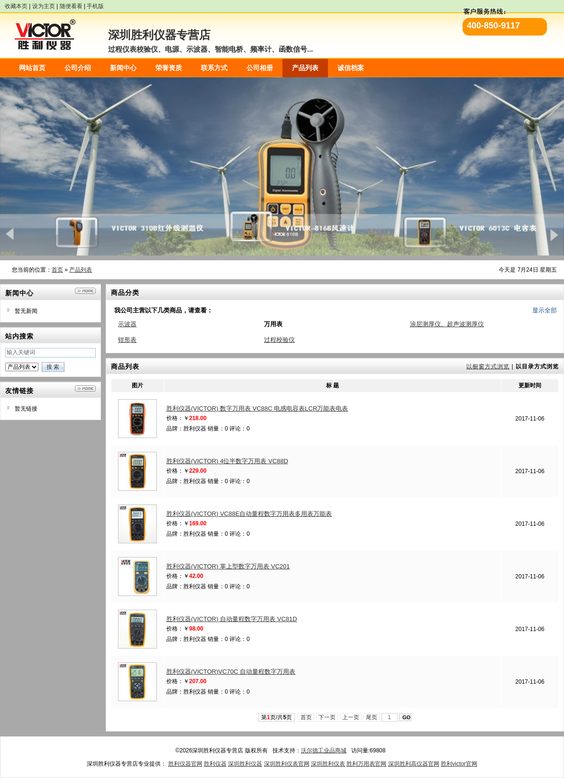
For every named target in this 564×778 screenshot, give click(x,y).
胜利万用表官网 (366, 763)
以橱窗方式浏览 (487, 366)
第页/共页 (276, 717)
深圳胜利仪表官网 (286, 763)
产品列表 (80, 269)
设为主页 (43, 6)
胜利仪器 (215, 763)
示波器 (127, 324)
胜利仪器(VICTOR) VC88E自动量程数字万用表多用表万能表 (249, 513)
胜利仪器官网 (185, 763)
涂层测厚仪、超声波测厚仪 (447, 324)
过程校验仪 (279, 339)
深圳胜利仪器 (245, 763)
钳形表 (127, 339)
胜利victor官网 (459, 763)
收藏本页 (16, 6)
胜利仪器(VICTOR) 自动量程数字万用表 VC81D (231, 618)
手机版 (95, 6)
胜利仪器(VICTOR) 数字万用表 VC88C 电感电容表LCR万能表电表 (257, 408)
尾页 (371, 717)
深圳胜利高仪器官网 (413, 763)
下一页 (327, 717)
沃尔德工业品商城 (323, 750)
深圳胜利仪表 (328, 763)
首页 (57, 269)
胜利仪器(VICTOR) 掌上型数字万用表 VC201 (228, 566)
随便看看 (71, 6)
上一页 (351, 717)
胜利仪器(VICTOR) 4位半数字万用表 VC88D (227, 461)
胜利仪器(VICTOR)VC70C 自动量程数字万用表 (230, 671)
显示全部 (544, 310)
